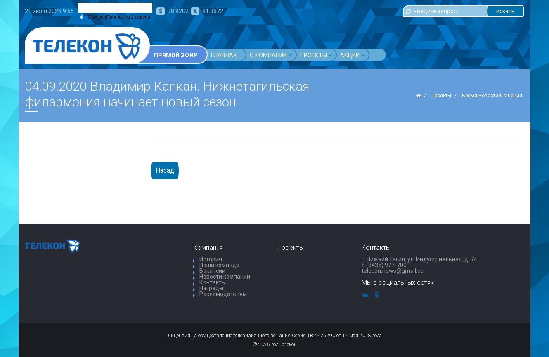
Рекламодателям (223, 294)
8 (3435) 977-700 (384, 265)
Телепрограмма (398, 55)
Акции (352, 55)
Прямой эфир (176, 55)
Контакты (212, 282)
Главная (224, 55)
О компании (271, 55)
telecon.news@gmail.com (395, 271)
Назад (165, 170)
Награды (211, 288)
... (438, 55)
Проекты (316, 55)
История (210, 259)
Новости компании (224, 276)
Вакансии (212, 271)
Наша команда (219, 265)
